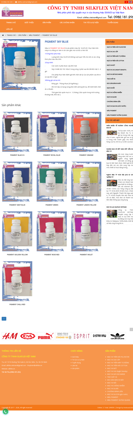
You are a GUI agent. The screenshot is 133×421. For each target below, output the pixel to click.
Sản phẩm (47, 22)
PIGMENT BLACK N (17, 186)
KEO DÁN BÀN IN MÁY (115, 380)
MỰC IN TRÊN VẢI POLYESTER (118, 357)
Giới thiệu (29, 22)
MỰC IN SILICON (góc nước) (117, 394)
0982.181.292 (8, 2)
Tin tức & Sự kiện (91, 22)
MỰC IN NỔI (111, 383)
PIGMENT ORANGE (86, 186)
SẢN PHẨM (23, 35)
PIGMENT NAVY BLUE (17, 236)
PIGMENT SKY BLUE (49, 35)
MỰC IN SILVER (112, 388)
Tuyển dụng (112, 22)
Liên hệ (9, 29)
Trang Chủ (11, 22)
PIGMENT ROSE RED (51, 286)
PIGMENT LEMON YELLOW (86, 236)
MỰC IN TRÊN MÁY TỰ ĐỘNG (118, 363)
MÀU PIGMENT (35, 35)
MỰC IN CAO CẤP (113, 360)
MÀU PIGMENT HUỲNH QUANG (118, 400)
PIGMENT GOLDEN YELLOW (17, 286)
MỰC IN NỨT (112, 368)
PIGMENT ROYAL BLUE (51, 186)
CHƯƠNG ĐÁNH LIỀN (115, 391)
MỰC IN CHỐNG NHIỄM (115, 386)
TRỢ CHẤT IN (112, 377)
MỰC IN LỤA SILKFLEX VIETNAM (116, 207)
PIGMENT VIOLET (86, 286)
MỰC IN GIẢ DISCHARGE (116, 374)
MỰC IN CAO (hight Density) (117, 371)
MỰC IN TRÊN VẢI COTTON (117, 365)
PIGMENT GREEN (52, 236)
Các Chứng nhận (67, 22)
